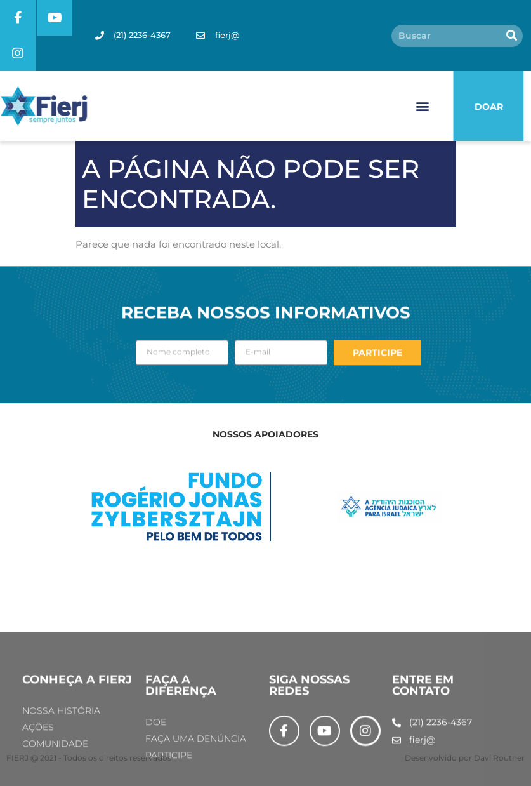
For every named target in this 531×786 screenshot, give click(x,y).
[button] (422, 106)
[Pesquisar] (512, 36)
